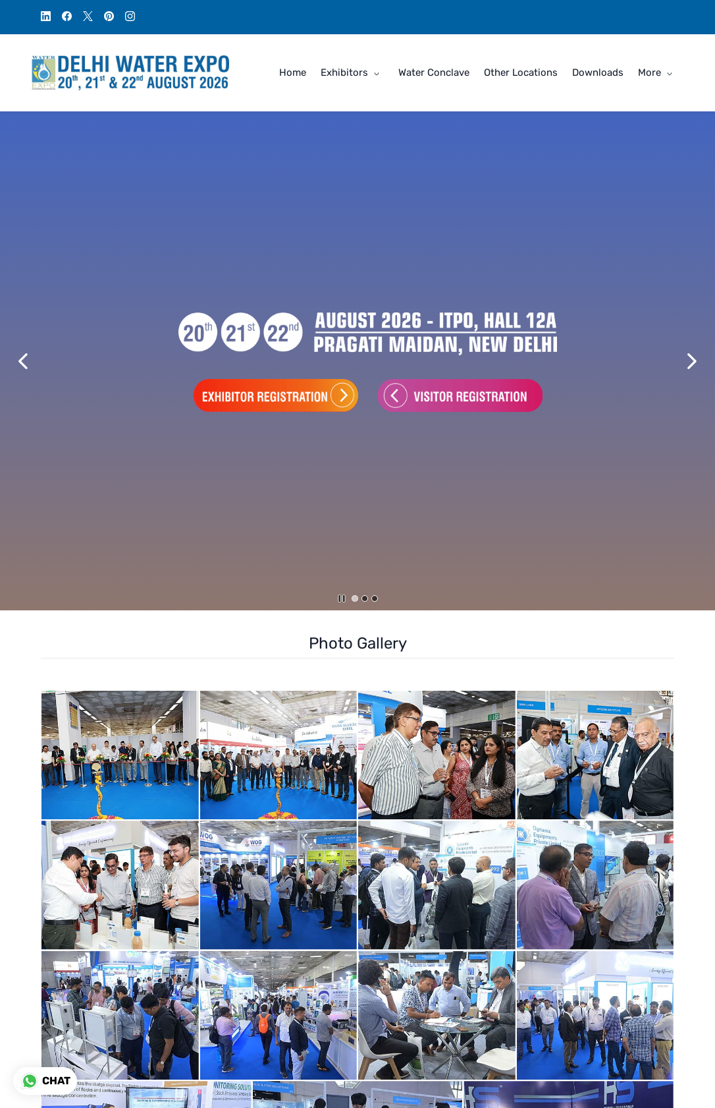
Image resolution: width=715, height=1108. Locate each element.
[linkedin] (46, 18)
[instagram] (130, 18)
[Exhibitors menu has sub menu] (352, 73)
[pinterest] (109, 18)
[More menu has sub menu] (657, 73)
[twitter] (88, 18)
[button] (23, 361)
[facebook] (67, 18)
